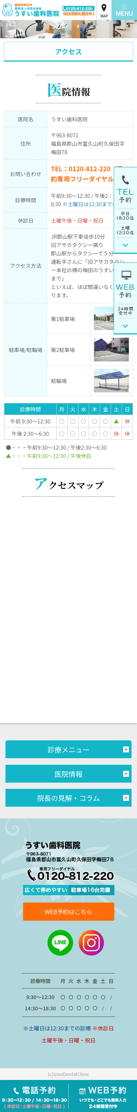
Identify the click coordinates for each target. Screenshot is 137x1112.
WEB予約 (103, 1096)
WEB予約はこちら (68, 911)
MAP (104, 16)
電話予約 (34, 1096)
